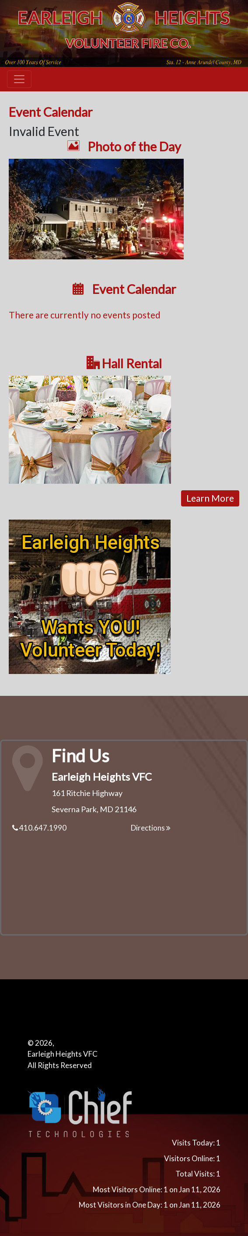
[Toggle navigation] (19, 79)
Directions (151, 827)
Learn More (210, 497)
